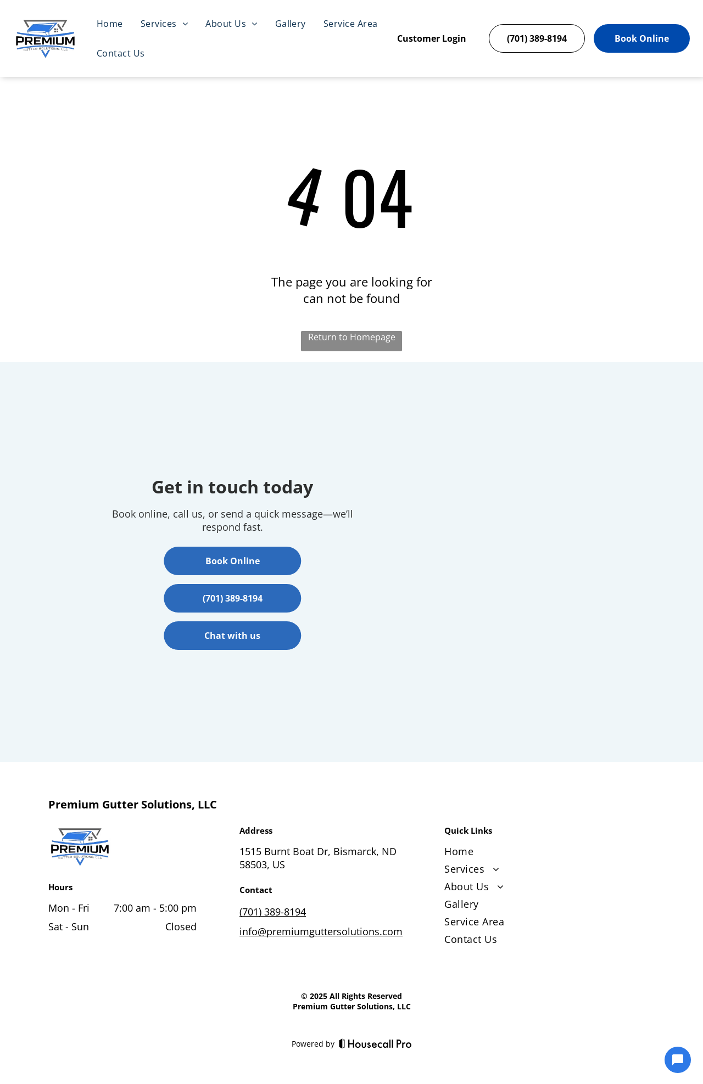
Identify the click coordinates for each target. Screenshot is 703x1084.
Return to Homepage (351, 337)
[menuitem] (110, 23)
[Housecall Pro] (375, 1043)
